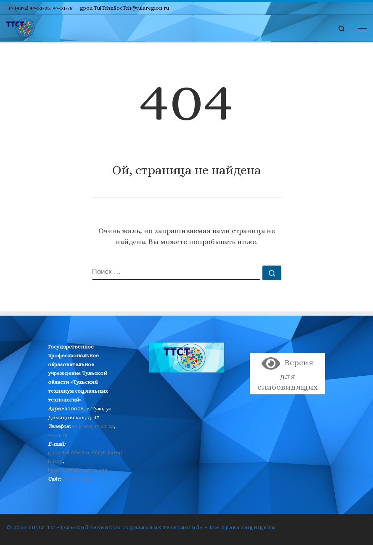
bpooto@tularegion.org (78, 470)
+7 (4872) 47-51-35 (93, 426)
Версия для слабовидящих (287, 375)
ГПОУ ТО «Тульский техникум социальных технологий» (115, 527)
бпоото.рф (76, 479)
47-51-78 (58, 435)
